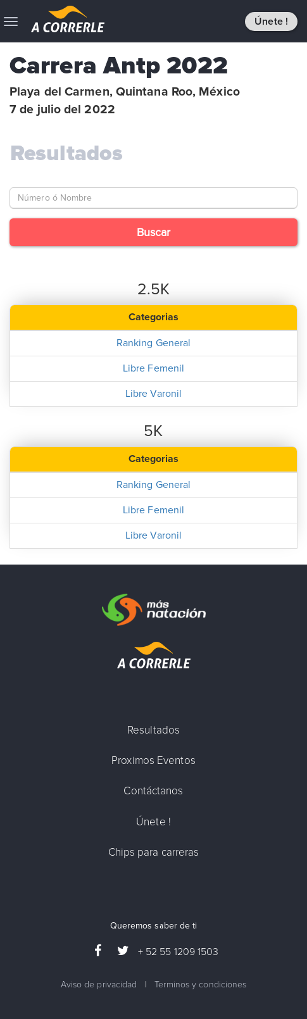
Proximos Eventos (153, 760)
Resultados (66, 153)
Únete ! (271, 21)
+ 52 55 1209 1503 (178, 952)
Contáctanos (153, 790)
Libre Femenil (153, 368)
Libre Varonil (153, 393)
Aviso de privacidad (99, 984)
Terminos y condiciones (200, 984)
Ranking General (153, 343)
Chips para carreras (153, 852)
